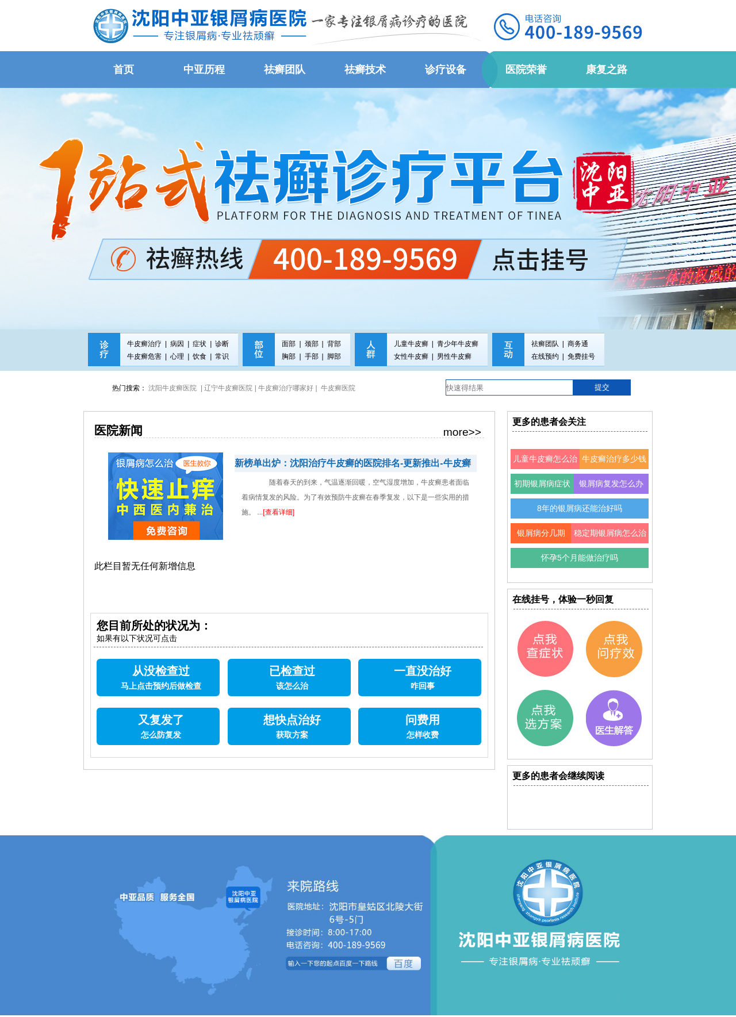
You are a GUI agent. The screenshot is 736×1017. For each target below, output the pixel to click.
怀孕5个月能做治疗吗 (579, 557)
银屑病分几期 (541, 533)
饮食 (199, 356)
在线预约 (545, 356)
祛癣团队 (545, 344)
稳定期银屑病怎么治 (610, 533)
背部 (334, 344)
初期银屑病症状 (542, 483)
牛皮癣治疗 (144, 344)
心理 (177, 356)
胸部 (289, 356)
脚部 (334, 356)
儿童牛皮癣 (411, 344)
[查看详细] (278, 512)
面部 (289, 344)
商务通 (578, 344)
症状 (199, 344)
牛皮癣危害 (144, 356)
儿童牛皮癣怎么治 (545, 458)
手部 (312, 356)
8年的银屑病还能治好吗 (579, 508)
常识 (222, 356)
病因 (177, 344)
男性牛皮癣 (454, 356)
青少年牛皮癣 (457, 344)
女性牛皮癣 (411, 356)
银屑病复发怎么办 (611, 483)
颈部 (312, 344)
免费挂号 (581, 356)
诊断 (222, 344)
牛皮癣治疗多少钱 (614, 458)
